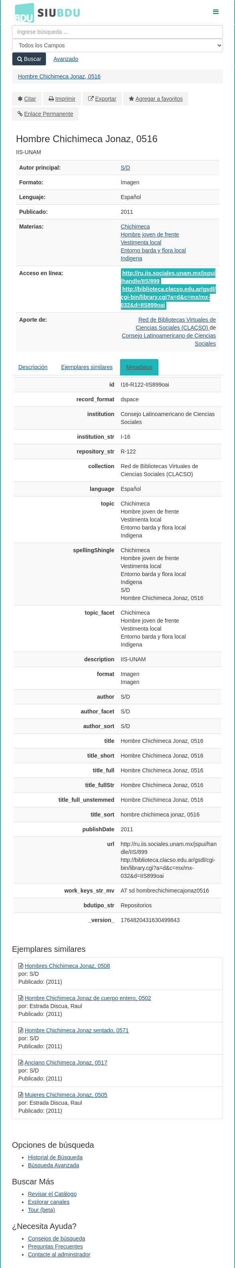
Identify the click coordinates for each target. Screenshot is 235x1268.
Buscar (29, 59)
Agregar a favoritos (159, 99)
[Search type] (117, 45)
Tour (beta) (41, 1210)
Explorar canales (48, 1202)
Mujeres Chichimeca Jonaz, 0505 (66, 1095)
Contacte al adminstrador (59, 1254)
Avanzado (65, 59)
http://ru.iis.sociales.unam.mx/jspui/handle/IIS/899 (168, 277)
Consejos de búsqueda (56, 1238)
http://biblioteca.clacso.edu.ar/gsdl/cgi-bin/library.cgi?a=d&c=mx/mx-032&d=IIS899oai (168, 297)
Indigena (131, 258)
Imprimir (65, 99)
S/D (125, 167)
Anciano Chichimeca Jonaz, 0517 (65, 1062)
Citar (30, 99)
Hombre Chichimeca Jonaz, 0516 (59, 76)
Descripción (32, 367)
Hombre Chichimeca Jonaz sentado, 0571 (77, 1030)
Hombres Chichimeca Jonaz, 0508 (67, 966)
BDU (22, 12)
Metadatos (139, 367)
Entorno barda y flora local (153, 250)
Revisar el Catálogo (52, 1194)
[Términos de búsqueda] (117, 32)
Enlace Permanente (48, 114)
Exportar (105, 99)
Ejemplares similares (87, 367)
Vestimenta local (141, 242)
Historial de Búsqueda (55, 1157)
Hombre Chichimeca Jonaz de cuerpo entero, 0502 (88, 998)
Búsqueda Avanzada (53, 1165)
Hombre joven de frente (150, 234)
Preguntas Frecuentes (55, 1246)
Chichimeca (135, 226)
